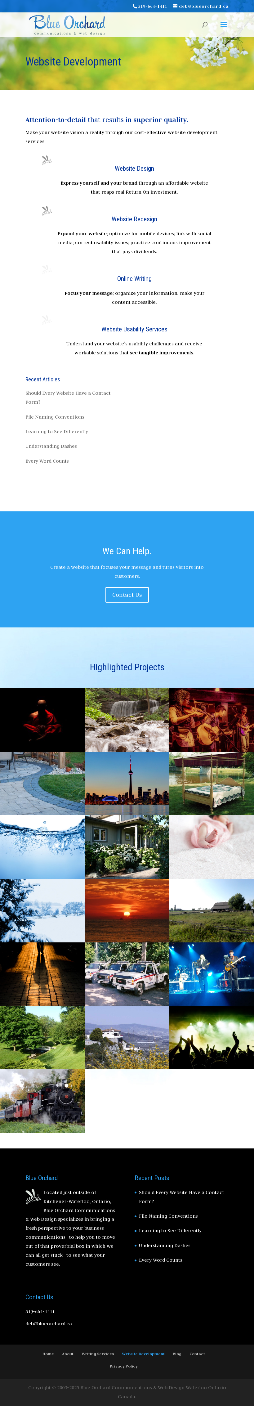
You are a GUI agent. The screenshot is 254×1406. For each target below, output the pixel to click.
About (68, 1353)
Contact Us (127, 594)
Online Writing (134, 278)
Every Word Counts (47, 461)
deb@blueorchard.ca (48, 1324)
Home (48, 1353)
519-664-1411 (152, 6)
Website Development (143, 1353)
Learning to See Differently (56, 431)
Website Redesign (134, 219)
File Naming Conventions (54, 417)
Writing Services (98, 1353)
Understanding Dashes (51, 446)
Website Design (134, 168)
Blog (177, 1353)
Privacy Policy (124, 1366)
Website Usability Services (134, 329)
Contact (197, 1353)
